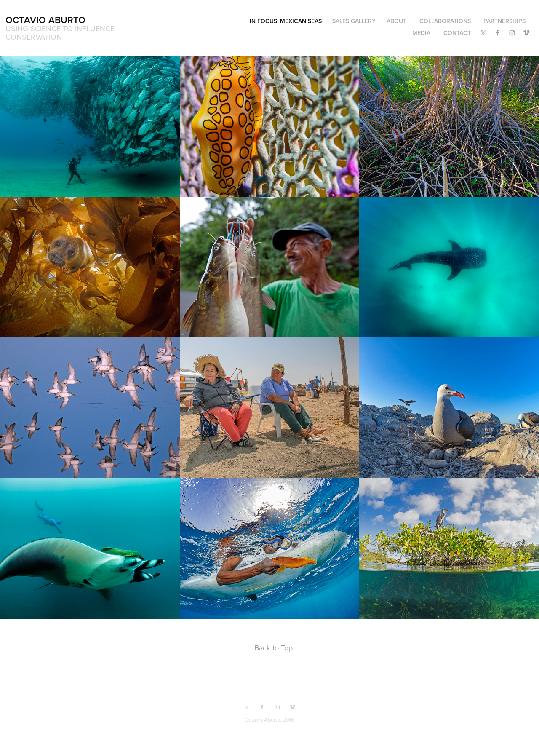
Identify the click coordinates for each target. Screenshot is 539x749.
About (396, 21)
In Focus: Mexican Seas (286, 21)
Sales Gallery (354, 21)
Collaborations (445, 21)
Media (421, 33)
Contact (457, 33)
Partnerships (504, 21)
